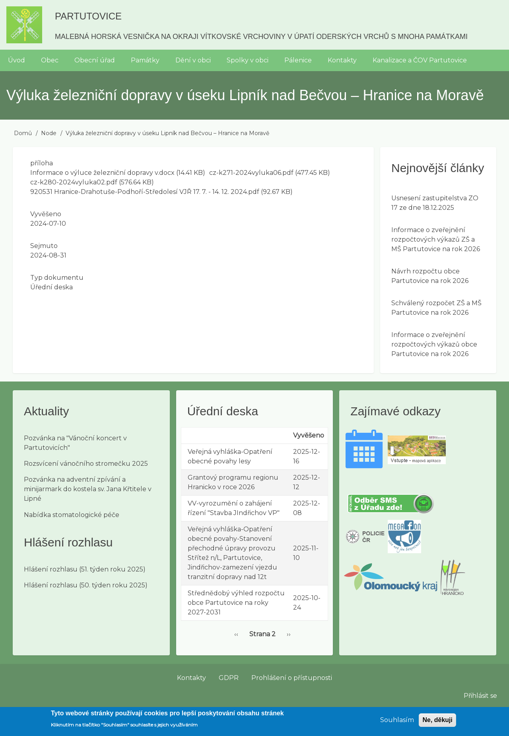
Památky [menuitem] (145, 60)
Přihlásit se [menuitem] (480, 695)
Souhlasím (397, 722)
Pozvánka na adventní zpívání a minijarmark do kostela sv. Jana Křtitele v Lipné (88, 489)
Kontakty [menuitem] (342, 60)
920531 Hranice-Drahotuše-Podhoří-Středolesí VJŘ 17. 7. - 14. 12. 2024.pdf (144, 192)
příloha (41, 163)
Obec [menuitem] (49, 60)
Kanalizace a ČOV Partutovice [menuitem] (420, 60)
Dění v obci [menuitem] (193, 60)
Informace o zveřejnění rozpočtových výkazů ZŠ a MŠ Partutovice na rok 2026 (435, 239)
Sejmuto (44, 246)
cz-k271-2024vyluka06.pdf (251, 172)
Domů (23, 133)
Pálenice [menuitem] (298, 60)
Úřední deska (51, 287)
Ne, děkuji (437, 722)
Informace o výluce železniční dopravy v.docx (102, 172)
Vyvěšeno (45, 214)
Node (48, 133)
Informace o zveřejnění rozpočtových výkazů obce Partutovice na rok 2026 (434, 344)
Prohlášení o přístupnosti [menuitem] (291, 678)
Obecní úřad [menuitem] (94, 60)
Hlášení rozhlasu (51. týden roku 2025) (85, 569)
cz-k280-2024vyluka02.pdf (73, 182)
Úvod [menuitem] (16, 60)
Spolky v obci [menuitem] (247, 60)
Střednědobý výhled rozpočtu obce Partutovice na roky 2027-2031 (236, 602)
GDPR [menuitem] (229, 678)
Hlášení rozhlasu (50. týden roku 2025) (86, 585)
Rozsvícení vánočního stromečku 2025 (86, 463)
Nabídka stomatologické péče (71, 515)
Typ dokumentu (57, 277)
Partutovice (88, 16)
